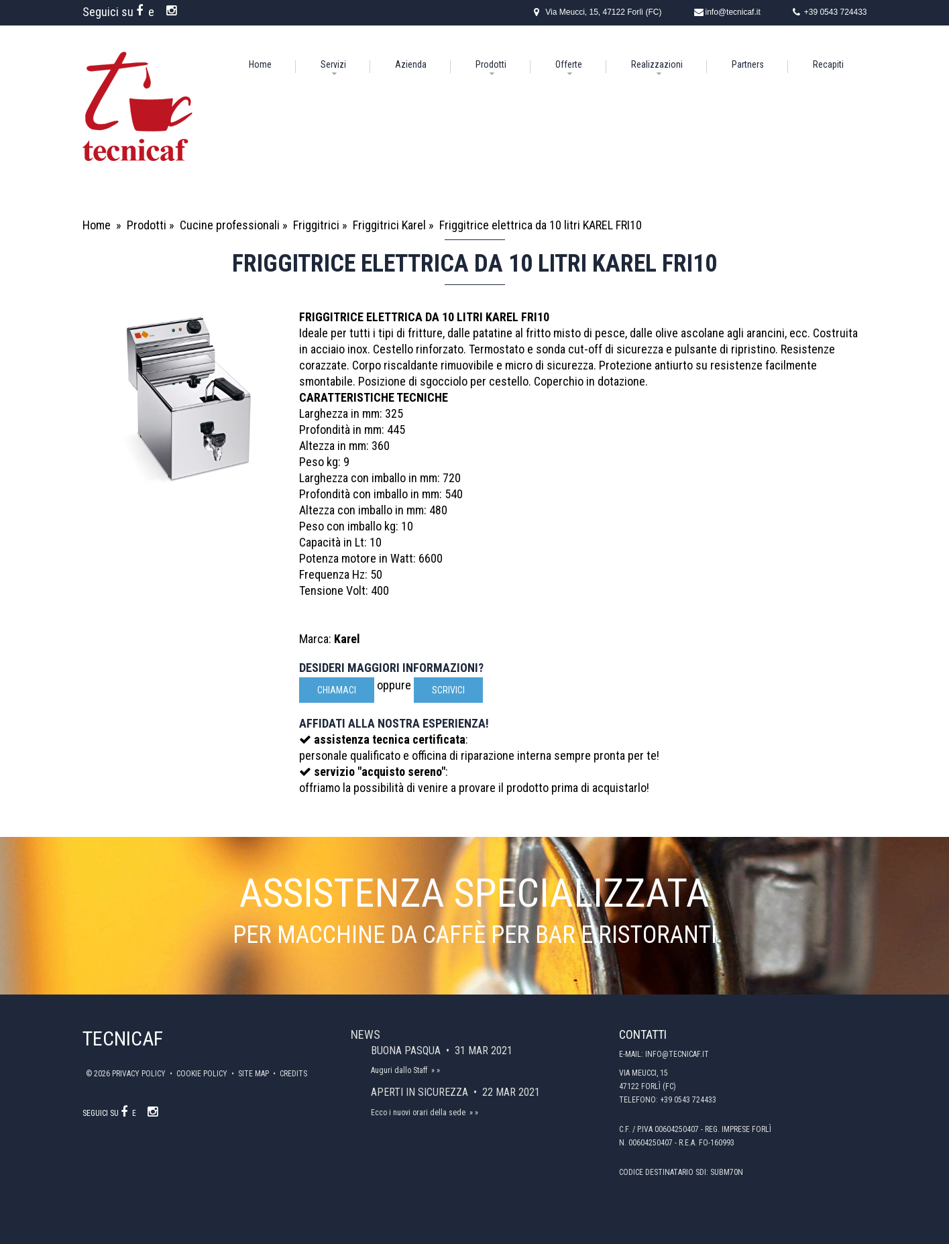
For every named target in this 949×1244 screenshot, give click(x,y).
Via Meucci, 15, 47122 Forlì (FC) (603, 12)
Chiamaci (336, 690)
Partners (748, 64)
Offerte (568, 64)
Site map (254, 1073)
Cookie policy (202, 1073)
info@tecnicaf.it (733, 12)
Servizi (333, 64)
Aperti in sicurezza (421, 1092)
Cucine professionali (230, 225)
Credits (293, 1073)
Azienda (411, 64)
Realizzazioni (657, 64)
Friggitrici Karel (389, 225)
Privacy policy (140, 1073)
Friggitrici (316, 225)
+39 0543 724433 (835, 12)
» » (435, 1070)
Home (260, 64)
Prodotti (491, 64)
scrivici (448, 690)
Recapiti (828, 64)
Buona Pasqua (407, 1050)
